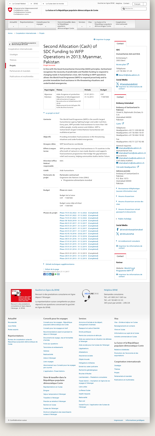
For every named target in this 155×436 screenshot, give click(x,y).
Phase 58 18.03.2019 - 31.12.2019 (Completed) (79, 220)
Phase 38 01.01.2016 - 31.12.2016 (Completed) (79, 239)
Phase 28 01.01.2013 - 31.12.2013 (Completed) (79, 256)
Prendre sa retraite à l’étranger (54, 401)
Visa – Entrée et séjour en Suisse (126, 322)
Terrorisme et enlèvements (53, 347)
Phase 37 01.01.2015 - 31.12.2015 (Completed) (79, 241)
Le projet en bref (52, 113)
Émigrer (46, 391)
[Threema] (53, 274)
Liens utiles (83, 387)
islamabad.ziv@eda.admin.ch (131, 163)
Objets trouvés (84, 359)
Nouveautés (12, 322)
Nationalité (83, 398)
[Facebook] (44, 274)
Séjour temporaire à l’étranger (54, 394)
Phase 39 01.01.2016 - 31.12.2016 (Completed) (79, 236)
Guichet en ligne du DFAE (47, 290)
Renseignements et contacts (124, 326)
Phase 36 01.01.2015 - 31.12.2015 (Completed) (79, 244)
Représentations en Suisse (52, 387)
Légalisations (83, 349)
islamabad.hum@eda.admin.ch (132, 153)
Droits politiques (85, 332)
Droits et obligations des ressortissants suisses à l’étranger (57, 413)
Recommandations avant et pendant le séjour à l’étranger (57, 333)
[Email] (58, 274)
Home (10, 33)
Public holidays (124, 219)
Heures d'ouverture (126, 196)
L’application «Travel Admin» (54, 371)
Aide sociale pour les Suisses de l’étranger (94, 345)
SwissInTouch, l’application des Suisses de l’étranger (94, 406)
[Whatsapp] (55, 274)
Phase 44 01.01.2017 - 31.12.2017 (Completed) (79, 228)
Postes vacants (13, 330)
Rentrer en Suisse (49, 405)
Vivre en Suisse (119, 330)
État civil (82, 401)
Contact (119, 43)
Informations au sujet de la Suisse (126, 333)
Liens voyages (48, 362)
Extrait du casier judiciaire (88, 367)
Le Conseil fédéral (19, 4)
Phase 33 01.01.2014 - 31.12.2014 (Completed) (79, 249)
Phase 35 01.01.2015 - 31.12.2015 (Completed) (79, 246)
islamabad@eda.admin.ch (130, 148)
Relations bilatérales (121, 350)
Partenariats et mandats (123, 376)
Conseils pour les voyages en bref (55, 328)
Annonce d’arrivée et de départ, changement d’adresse (90, 324)
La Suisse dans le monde (55, 4)
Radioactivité (48, 355)
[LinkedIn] (50, 274)
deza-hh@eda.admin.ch (129, 75)
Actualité (13, 24)
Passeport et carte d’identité (89, 328)
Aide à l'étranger (49, 358)
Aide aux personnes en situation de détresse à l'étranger (95, 340)
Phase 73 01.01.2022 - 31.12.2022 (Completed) (79, 218)
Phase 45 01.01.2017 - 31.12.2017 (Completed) (79, 226)
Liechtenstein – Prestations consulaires (93, 377)
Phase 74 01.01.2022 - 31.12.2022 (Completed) (79, 215)
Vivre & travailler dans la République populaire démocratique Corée (66, 25)
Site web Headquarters (127, 167)
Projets (116, 373)
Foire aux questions (50, 344)
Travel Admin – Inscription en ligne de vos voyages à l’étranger (94, 382)
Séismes (46, 351)
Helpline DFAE (111, 290)
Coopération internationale (124, 24)
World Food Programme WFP (125, 269)
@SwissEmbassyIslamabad (131, 229)
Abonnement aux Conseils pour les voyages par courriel (59, 366)
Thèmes (117, 369)
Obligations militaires (87, 363)
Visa (90, 24)
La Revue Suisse (84, 390)
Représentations (27, 24)
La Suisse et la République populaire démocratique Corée (103, 24)
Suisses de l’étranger (50, 409)
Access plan (122, 64)
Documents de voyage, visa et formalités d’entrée (58, 339)
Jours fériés (12, 326)
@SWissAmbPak (127, 234)
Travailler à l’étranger (51, 398)
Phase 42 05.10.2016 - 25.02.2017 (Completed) (79, 233)
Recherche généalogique (88, 370)
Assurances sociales (86, 356)
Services (82, 24)
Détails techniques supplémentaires (59, 264)
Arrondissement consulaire (129, 241)
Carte (120, 124)
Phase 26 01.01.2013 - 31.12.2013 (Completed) (79, 258)
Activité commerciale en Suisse (125, 337)
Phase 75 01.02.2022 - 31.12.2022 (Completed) (79, 213)
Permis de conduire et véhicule (90, 335)
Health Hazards (84, 394)
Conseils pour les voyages (45, 24)
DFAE (36, 4)
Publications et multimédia (124, 380)
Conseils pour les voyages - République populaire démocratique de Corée (57, 324)
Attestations (83, 352)
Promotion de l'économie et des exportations (126, 354)
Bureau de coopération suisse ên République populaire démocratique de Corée (22, 342)
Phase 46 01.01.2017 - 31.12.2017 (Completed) (79, 223)
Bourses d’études (85, 374)
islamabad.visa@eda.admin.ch (132, 158)
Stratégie (117, 366)
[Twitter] (47, 274)
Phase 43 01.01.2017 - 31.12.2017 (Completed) (79, 231)
